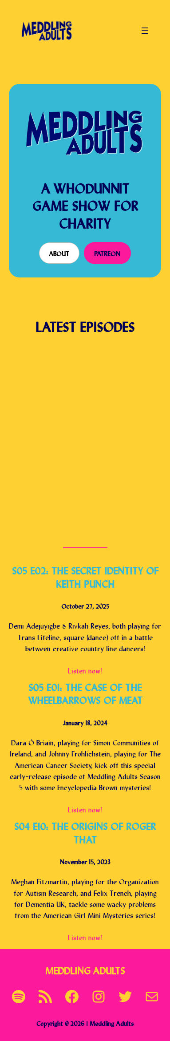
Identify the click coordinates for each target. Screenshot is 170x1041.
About (59, 252)
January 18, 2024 (85, 722)
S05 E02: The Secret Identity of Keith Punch (85, 576)
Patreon (107, 252)
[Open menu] (144, 30)
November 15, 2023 (85, 861)
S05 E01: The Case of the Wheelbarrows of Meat (85, 693)
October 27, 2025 (85, 605)
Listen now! (85, 670)
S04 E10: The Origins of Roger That (85, 832)
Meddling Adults (85, 969)
